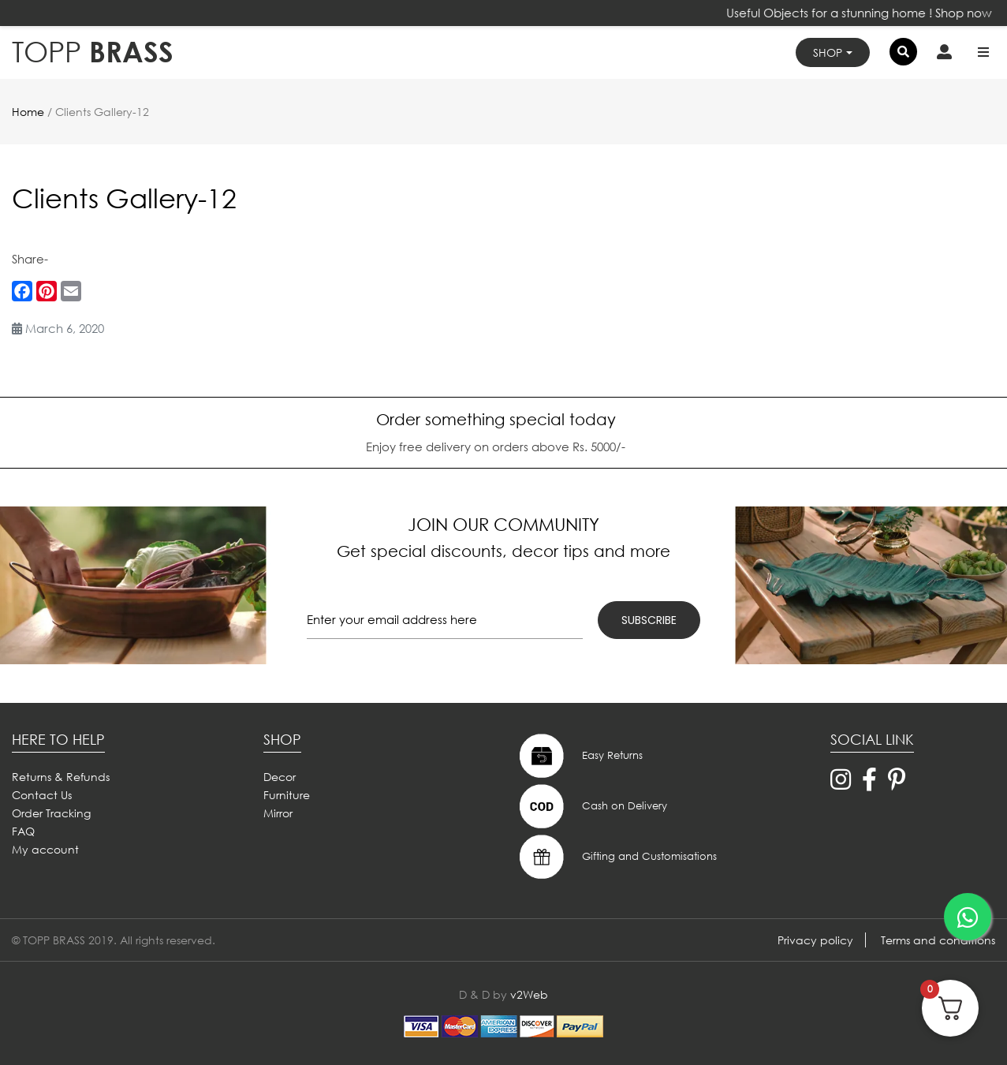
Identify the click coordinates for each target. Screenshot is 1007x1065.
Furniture (286, 794)
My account (45, 849)
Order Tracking (51, 812)
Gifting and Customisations (616, 856)
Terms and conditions (938, 939)
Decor (279, 776)
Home (28, 111)
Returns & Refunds (61, 776)
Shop (827, 52)
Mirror (278, 812)
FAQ (23, 831)
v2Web (529, 994)
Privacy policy (815, 939)
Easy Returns (579, 756)
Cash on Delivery (591, 806)
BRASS (92, 51)
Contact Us (42, 794)
